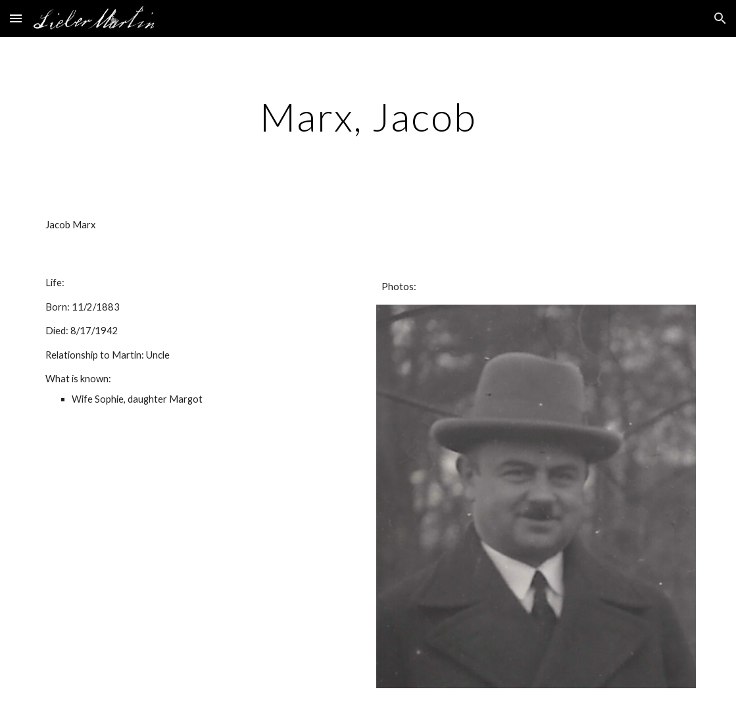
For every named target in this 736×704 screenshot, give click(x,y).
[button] (16, 18)
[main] (368, 116)
